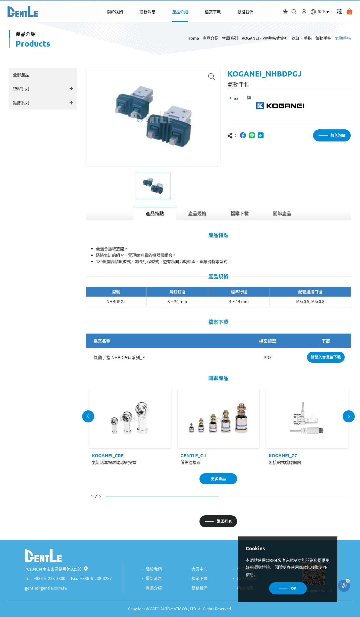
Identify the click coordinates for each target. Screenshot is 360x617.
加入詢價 (337, 135)
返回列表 (224, 521)
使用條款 (299, 567)
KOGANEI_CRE (108, 455)
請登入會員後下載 (326, 357)
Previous (88, 416)
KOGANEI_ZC (283, 455)
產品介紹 (180, 12)
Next (349, 416)
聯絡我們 (245, 12)
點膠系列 (21, 102)
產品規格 (197, 213)
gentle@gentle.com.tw (46, 588)
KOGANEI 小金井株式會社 (265, 38)
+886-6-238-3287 (96, 578)
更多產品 (218, 479)
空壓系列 (230, 38)
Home (193, 38)
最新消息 (147, 12)
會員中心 (199, 569)
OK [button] (293, 588)
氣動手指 (323, 38)
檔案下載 (213, 12)
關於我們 (115, 12)
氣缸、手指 (302, 38)
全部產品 (21, 74)
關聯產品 (282, 213)
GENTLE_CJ (193, 455)
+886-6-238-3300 (49, 578)
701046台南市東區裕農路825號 (56, 569)
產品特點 (155, 213)
